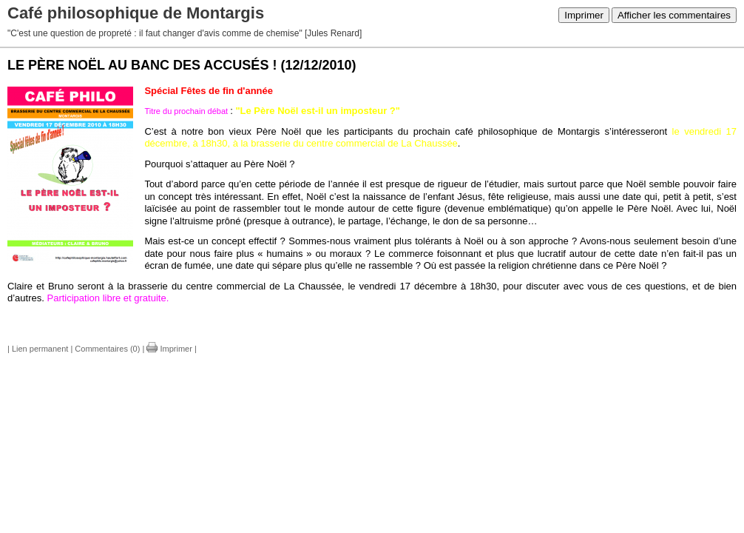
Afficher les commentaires (674, 15)
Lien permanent (40, 348)
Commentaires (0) (107, 348)
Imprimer (583, 15)
